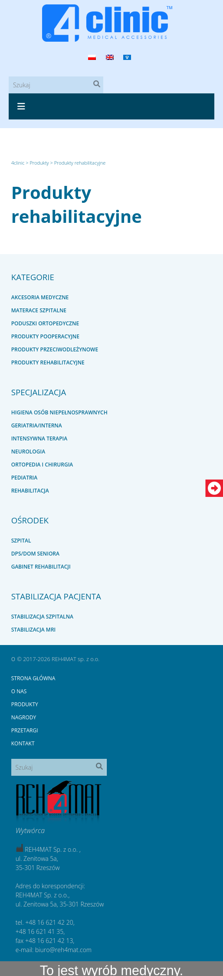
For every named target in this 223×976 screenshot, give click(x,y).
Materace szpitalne (38, 310)
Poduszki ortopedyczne (45, 323)
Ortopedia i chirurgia (42, 464)
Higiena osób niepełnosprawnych (59, 412)
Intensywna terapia (39, 438)
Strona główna (33, 678)
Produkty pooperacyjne (45, 336)
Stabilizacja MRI (33, 629)
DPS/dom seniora (35, 553)
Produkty (24, 704)
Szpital (21, 540)
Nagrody (23, 717)
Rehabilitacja (30, 490)
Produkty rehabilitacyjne (76, 204)
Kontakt (23, 743)
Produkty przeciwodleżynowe (54, 349)
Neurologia (28, 451)
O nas (19, 691)
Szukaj (98, 85)
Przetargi (24, 730)
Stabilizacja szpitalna (42, 616)
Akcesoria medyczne (40, 297)
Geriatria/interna (36, 425)
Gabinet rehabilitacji (41, 566)
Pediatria (24, 477)
